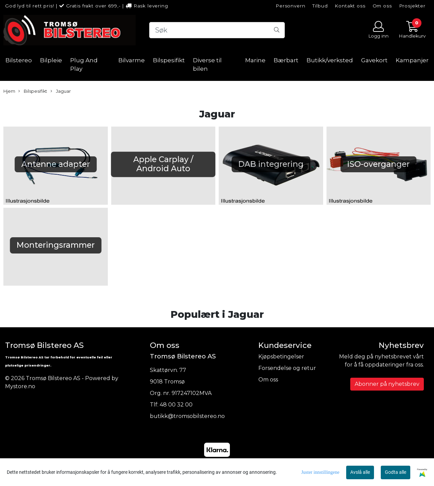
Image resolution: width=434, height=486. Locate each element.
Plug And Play (84, 64)
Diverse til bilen (207, 64)
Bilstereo (18, 60)
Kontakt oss (350, 5)
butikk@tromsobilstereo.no (187, 416)
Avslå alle (360, 472)
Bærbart (286, 60)
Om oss (382, 5)
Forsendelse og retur (287, 368)
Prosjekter (412, 5)
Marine (255, 60)
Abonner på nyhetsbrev (387, 384)
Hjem (9, 91)
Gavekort (374, 60)
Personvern (290, 5)
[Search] (217, 30)
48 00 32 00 (176, 404)
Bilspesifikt (169, 60)
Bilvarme (131, 60)
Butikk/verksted (330, 60)
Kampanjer (412, 60)
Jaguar (61, 91)
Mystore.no (20, 386)
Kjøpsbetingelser (281, 356)
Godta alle (395, 472)
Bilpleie (51, 60)
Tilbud (320, 5)
